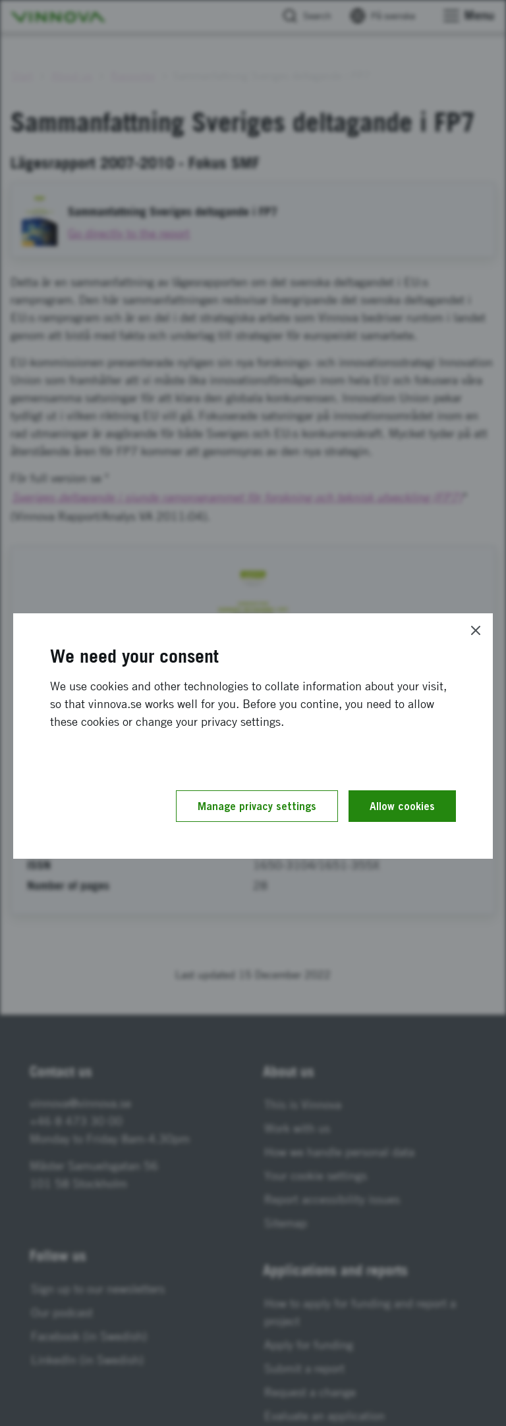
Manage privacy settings (257, 806)
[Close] (475, 630)
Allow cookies (402, 806)
